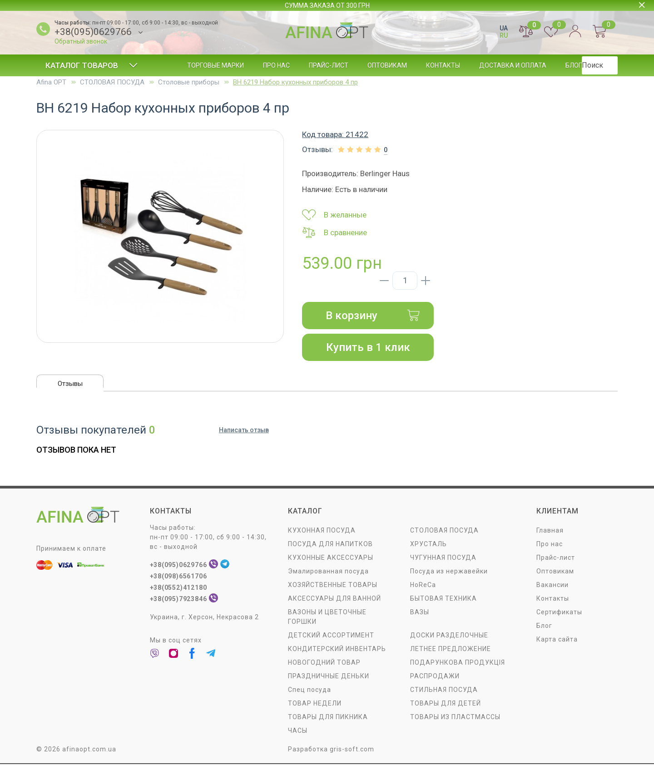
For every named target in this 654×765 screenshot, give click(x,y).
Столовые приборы (188, 82)
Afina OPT (51, 82)
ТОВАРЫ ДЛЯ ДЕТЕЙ (445, 704)
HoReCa (423, 585)
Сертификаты (559, 613)
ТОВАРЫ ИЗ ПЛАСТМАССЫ (455, 717)
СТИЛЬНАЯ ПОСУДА (444, 690)
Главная (550, 531)
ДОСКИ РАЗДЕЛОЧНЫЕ (449, 636)
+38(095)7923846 (179, 599)
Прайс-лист (328, 65)
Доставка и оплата (512, 65)
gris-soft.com (352, 750)
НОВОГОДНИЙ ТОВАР (324, 663)
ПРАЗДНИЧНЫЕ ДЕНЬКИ (328, 677)
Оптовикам (387, 65)
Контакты (443, 65)
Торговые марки (215, 65)
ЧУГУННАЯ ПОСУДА (443, 558)
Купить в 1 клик (368, 347)
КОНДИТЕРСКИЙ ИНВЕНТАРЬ (337, 649)
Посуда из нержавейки (449, 572)
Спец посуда (309, 690)
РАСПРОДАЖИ (435, 677)
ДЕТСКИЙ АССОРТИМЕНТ (331, 636)
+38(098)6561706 (179, 577)
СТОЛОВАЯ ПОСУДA (112, 82)
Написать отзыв (244, 431)
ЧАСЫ (297, 731)
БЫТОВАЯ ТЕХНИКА (443, 599)
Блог (573, 65)
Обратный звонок (80, 41)
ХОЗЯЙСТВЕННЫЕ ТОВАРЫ (332, 585)
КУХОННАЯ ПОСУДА (322, 531)
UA (504, 28)
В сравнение (334, 232)
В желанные (334, 214)
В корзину (373, 315)
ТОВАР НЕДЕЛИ (315, 704)
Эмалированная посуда (328, 572)
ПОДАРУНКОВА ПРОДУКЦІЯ (457, 663)
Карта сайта (557, 640)
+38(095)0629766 (93, 32)
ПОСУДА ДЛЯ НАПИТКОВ (330, 544)
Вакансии (552, 585)
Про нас (276, 65)
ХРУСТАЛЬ (428, 544)
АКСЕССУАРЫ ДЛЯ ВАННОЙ (334, 599)
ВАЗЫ (419, 613)
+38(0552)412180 (179, 588)
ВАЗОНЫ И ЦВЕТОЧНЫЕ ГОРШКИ (327, 617)
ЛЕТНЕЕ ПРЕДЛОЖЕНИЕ (450, 649)
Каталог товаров (91, 65)
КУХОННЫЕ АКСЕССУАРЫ (330, 558)
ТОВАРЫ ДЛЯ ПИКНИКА (328, 717)
